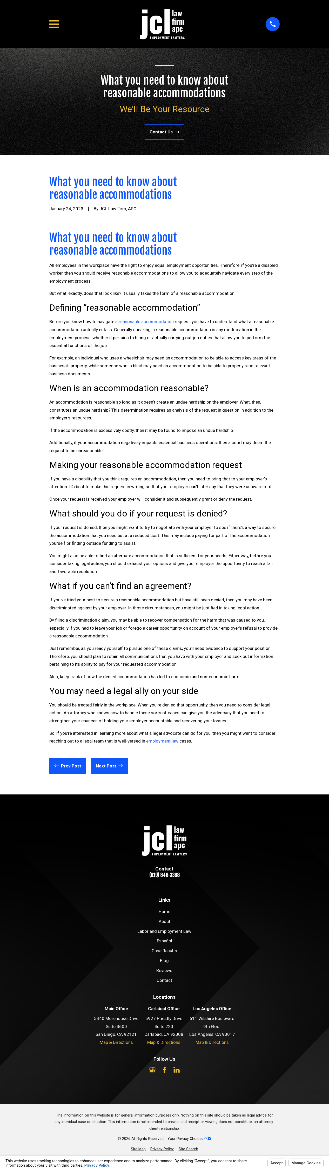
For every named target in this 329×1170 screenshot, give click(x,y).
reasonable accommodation (146, 321)
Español (164, 940)
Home (164, 911)
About (164, 921)
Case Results (164, 950)
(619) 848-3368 (164, 875)
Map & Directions (116, 1042)
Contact (164, 980)
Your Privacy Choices (189, 1139)
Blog (164, 960)
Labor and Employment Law (164, 931)
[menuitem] (138, 1149)
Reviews (164, 970)
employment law (162, 741)
